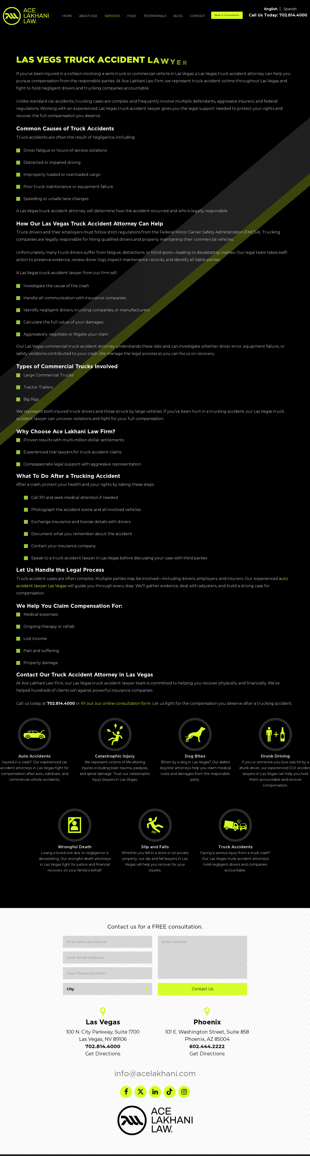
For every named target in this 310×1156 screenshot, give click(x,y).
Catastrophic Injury (115, 738)
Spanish (290, 9)
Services (112, 16)
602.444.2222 (207, 1046)
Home (67, 16)
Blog (178, 16)
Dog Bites (195, 738)
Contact (197, 16)
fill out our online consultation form (116, 703)
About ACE (88, 16)
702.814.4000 (102, 1046)
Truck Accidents (235, 829)
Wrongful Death (75, 829)
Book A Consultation (227, 15)
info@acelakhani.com (155, 1073)
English (271, 9)
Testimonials (155, 16)
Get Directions (102, 1054)
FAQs (131, 16)
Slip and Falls (155, 829)
